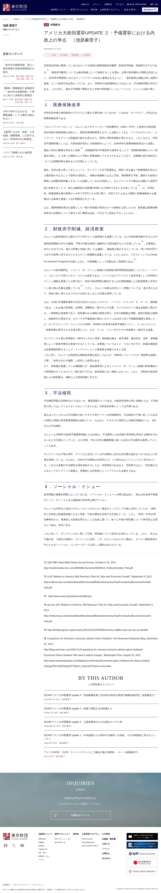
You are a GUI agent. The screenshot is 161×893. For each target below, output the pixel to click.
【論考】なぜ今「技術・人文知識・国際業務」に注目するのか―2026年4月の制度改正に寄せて (19, 137)
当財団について (58, 9)
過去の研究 (129, 9)
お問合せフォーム (80, 815)
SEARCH (106, 858)
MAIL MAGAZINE (137, 4)
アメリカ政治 (51, 55)
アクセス (120, 4)
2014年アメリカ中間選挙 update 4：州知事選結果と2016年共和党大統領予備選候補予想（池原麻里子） (101, 697)
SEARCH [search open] (150, 9)
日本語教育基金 (88, 842)
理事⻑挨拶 (42, 839)
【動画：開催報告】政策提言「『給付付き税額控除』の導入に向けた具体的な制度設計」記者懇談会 (19, 95)
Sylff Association (87, 839)
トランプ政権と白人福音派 (19, 153)
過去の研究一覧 (60, 842)
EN (156, 4)
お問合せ (108, 4)
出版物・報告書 (109, 839)
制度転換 (75, 55)
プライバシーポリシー (21, 885)
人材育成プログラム (110, 9)
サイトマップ (38, 885)
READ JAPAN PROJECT (90, 846)
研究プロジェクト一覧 (62, 839)
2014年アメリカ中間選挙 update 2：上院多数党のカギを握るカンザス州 (101, 723)
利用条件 (6, 885)
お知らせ (85, 4)
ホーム (5, 19)
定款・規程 (42, 853)
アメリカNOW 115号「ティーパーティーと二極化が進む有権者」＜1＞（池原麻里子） (101, 752)
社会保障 (86, 55)
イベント (97, 4)
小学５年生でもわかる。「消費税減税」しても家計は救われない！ (19, 117)
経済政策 (63, 55)
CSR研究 (106, 834)
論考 (46, 25)
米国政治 (16, 19)
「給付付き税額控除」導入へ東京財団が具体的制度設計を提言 (19, 71)
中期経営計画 (42, 849)
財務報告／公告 (43, 856)
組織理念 (41, 846)
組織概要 (41, 842)
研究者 (94, 9)
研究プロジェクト (79, 9)
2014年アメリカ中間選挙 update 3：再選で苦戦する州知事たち (101, 710)
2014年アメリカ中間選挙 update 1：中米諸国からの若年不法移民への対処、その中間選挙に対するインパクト (101, 739)
